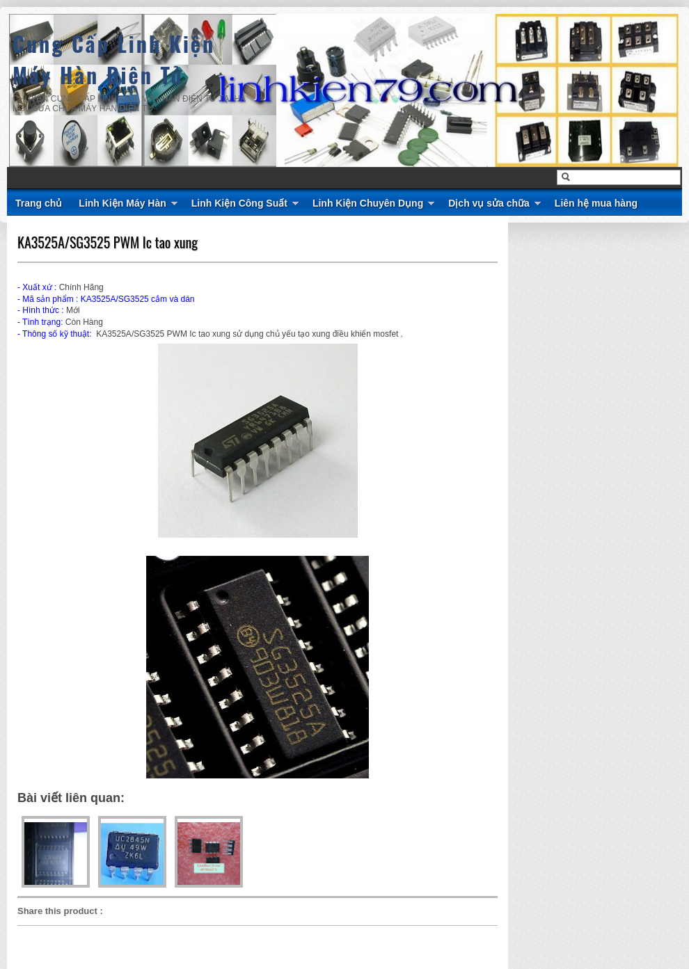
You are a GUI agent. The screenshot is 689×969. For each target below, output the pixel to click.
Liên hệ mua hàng (596, 203)
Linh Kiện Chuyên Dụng (367, 203)
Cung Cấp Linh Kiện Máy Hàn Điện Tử (114, 59)
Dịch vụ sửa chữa (489, 203)
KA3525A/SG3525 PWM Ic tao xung (107, 242)
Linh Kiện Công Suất (239, 203)
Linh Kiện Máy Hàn (122, 203)
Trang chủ (38, 203)
